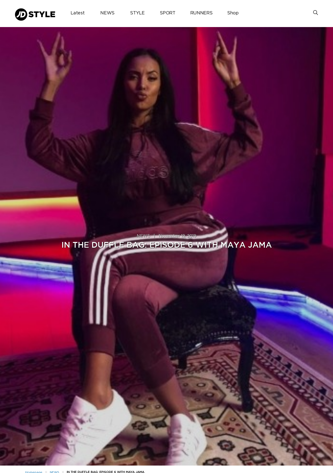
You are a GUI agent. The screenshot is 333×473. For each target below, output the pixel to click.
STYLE (137, 13)
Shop (233, 13)
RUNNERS (201, 13)
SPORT (167, 13)
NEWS (107, 13)
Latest (77, 13)
